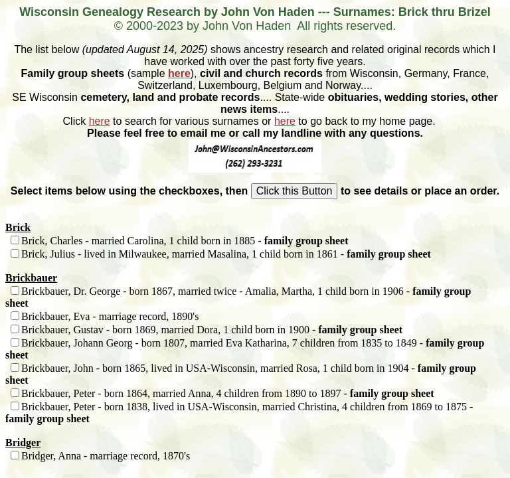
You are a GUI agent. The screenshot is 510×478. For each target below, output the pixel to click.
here (179, 73)
